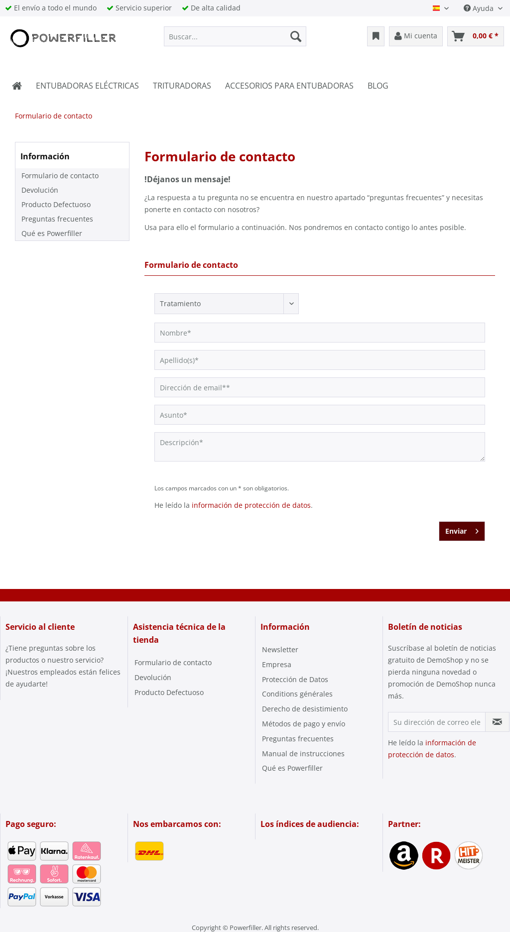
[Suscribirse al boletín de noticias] (497, 722)
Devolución (39, 190)
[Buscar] (295, 36)
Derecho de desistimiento (305, 708)
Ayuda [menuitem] (480, 8)
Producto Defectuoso (56, 204)
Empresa (276, 664)
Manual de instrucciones (303, 753)
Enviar (462, 529)
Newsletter (280, 649)
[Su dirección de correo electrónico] (437, 722)
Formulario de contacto (60, 175)
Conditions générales (297, 694)
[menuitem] (235, 36)
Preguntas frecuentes (57, 219)
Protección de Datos (295, 679)
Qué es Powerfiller (51, 233)
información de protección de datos (251, 505)
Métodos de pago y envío (303, 723)
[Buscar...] (235, 36)
